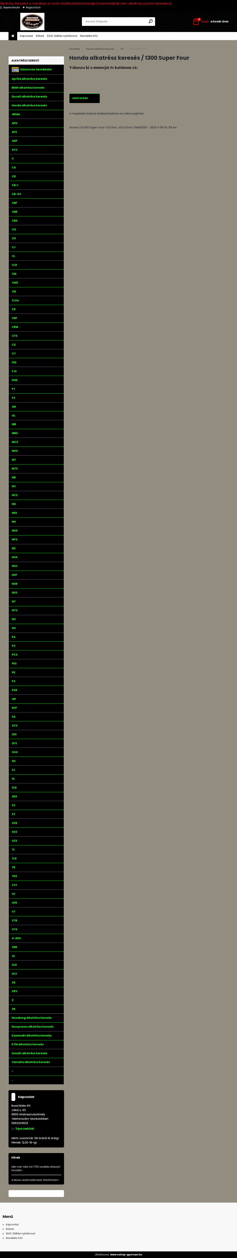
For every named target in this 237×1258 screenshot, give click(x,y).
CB (122, 49)
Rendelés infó (89, 36)
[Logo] (32, 21)
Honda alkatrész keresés (100, 49)
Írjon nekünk (25, 1129)
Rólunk (40, 36)
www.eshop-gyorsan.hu (126, 1254)
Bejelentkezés (11, 7)
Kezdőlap (74, 49)
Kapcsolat (26, 36)
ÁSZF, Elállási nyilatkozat (62, 36)
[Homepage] (13, 36)
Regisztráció (33, 7)
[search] (151, 21)
